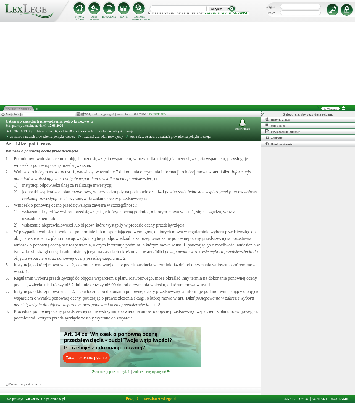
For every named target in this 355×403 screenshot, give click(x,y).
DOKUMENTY (109, 17)
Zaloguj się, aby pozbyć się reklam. (308, 114)
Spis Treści (275, 125)
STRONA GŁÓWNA (80, 18)
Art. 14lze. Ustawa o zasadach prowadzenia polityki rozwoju (168, 137)
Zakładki (274, 137)
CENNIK (124, 17)
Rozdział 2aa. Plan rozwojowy (100, 137)
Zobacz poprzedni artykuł (110, 372)
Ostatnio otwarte (279, 143)
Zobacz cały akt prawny (23, 384)
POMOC (303, 399)
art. (221, 172)
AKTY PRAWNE (94, 18)
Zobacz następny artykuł (151, 372)
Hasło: (270, 13)
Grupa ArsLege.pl (53, 399)
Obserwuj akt (242, 124)
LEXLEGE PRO (156, 114)
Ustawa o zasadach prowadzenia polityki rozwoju (49, 121)
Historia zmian (277, 119)
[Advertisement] (177, 63)
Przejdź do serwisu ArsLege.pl (151, 399)
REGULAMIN (339, 399)
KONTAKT (319, 399)
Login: (270, 7)
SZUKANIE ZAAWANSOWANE (139, 18)
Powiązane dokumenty (282, 131)
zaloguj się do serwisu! (226, 13)
